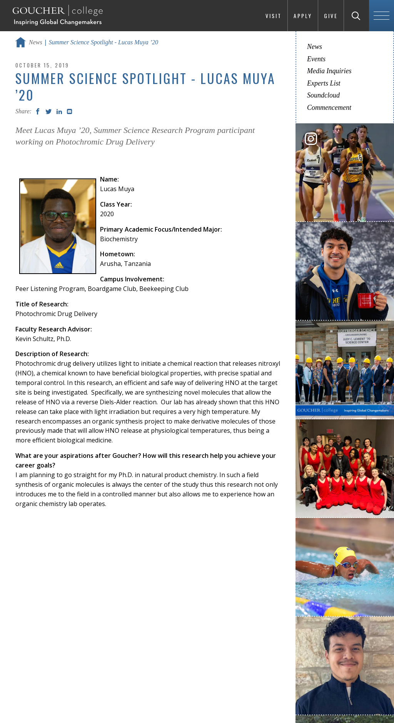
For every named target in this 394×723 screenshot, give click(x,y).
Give (331, 16)
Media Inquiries (329, 71)
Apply (303, 16)
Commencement (329, 107)
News (35, 42)
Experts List (324, 83)
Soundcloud (323, 95)
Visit (273, 16)
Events (316, 59)
